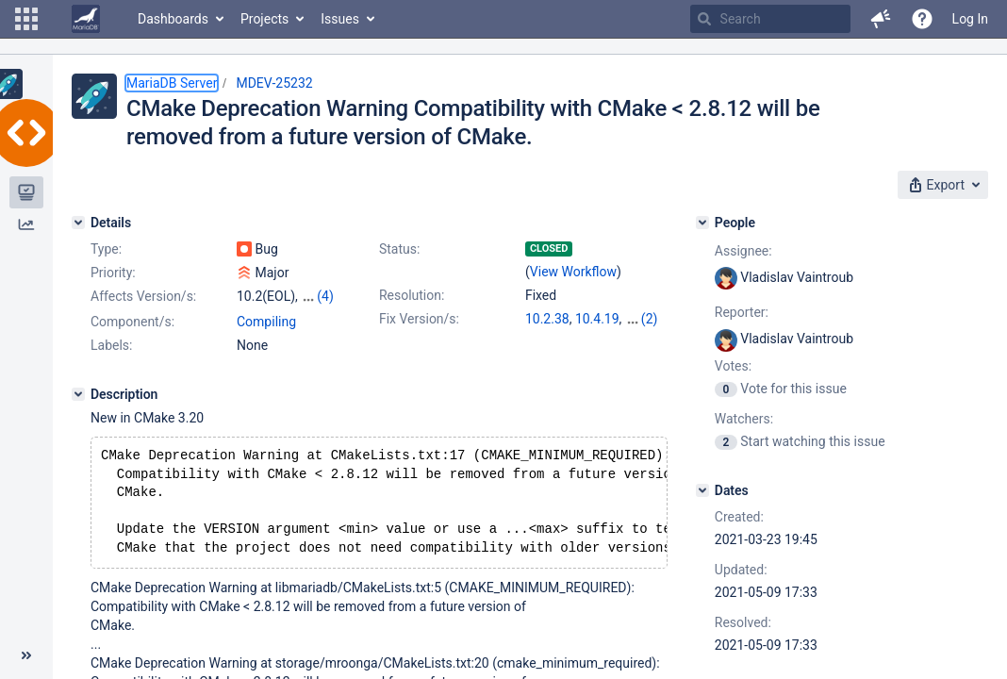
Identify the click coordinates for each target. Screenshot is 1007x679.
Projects (264, 18)
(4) (325, 296)
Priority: (113, 272)
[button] (26, 19)
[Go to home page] (85, 19)
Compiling (266, 321)
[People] (702, 222)
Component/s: (132, 321)
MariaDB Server (171, 83)
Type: (106, 249)
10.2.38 (547, 318)
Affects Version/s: (143, 296)
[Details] (78, 222)
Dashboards (173, 18)
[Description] (78, 394)
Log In (970, 18)
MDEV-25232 (274, 83)
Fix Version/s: (419, 318)
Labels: (111, 345)
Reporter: (741, 312)
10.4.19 (597, 318)
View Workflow (573, 271)
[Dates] (702, 490)
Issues (340, 18)
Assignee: (743, 250)
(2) (649, 318)
